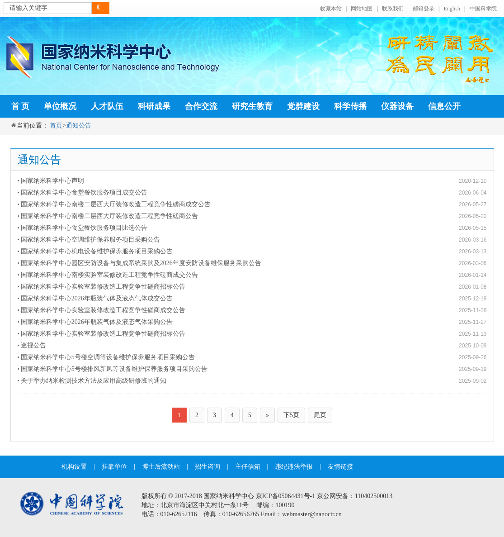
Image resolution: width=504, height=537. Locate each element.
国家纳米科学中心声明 (52, 180)
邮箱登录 (423, 8)
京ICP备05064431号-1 (285, 496)
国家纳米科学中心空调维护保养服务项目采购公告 (90, 239)
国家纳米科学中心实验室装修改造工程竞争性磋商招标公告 (103, 286)
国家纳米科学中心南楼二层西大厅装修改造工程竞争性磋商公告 (109, 216)
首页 (56, 125)
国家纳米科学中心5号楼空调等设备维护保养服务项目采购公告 (108, 357)
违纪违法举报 (294, 466)
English (451, 8)
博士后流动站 (161, 466)
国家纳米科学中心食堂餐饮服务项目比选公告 (84, 227)
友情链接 (340, 466)
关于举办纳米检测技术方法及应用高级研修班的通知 (93, 380)
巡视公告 (33, 345)
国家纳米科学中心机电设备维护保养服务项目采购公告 (97, 251)
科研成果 (154, 106)
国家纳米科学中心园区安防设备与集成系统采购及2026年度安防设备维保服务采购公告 (141, 263)
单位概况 (60, 106)
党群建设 (303, 106)
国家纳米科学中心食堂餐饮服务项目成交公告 (84, 192)
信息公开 (444, 106)
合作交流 (201, 106)
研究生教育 (252, 106)
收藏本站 (331, 8)
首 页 (20, 106)
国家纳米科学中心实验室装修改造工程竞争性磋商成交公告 (103, 310)
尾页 (320, 415)
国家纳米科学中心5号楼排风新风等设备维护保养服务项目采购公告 (114, 369)
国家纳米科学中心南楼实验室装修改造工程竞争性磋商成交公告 (109, 274)
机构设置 (74, 466)
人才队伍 (107, 106)
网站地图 (361, 8)
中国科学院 (483, 8)
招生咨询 (207, 466)
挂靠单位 (114, 466)
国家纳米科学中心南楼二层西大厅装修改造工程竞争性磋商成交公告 (116, 204)
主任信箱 (247, 466)
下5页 (291, 415)
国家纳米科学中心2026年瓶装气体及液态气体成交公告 (97, 298)
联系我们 (393, 8)
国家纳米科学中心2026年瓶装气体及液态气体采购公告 (97, 321)
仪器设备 (397, 106)
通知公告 (78, 125)
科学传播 (350, 106)
